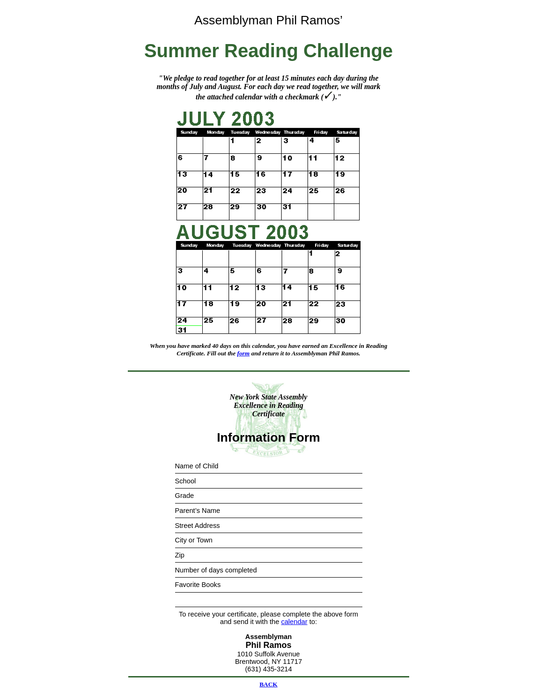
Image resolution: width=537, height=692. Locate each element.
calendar (294, 621)
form (243, 353)
